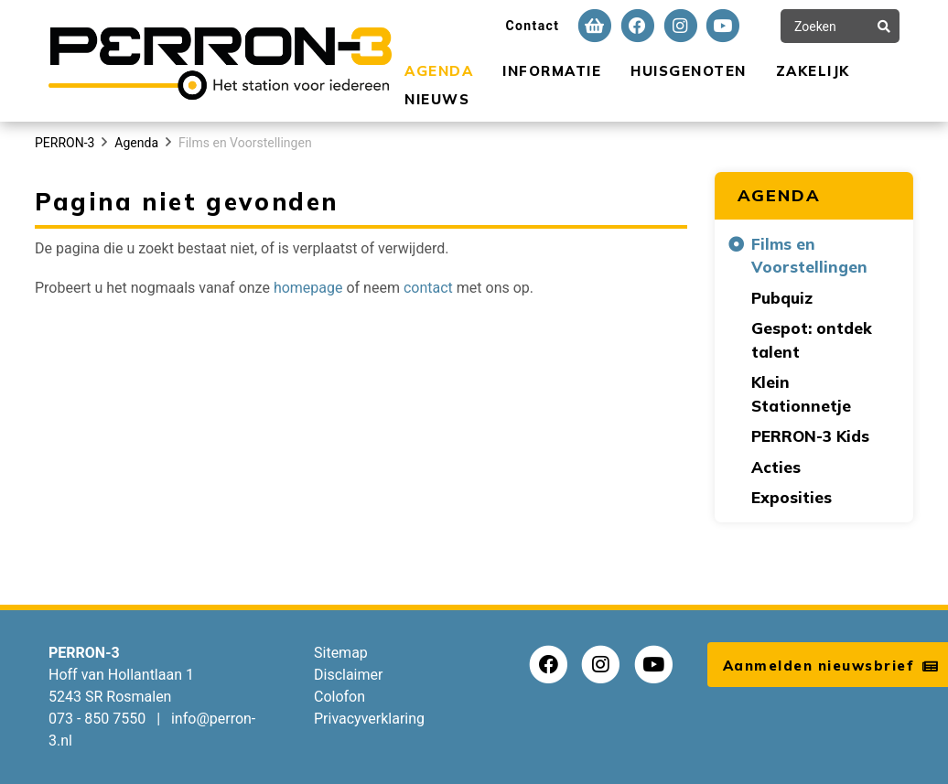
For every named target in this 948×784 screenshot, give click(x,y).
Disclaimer (348, 674)
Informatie (551, 71)
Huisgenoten (688, 71)
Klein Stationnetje (801, 393)
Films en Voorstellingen (245, 142)
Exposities (791, 497)
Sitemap (341, 652)
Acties (776, 467)
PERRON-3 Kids (810, 436)
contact (428, 287)
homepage (308, 287)
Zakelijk (813, 71)
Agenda (438, 71)
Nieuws (436, 99)
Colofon (339, 696)
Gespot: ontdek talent (811, 339)
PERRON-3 (64, 142)
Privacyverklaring (369, 718)
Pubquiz (782, 297)
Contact (532, 25)
